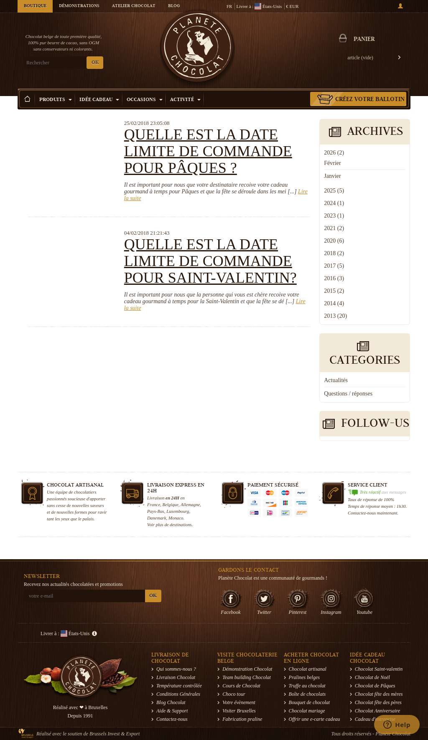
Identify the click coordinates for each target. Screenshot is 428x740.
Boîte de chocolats (307, 694)
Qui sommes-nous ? (176, 669)
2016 (334, 278)
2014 (334, 303)
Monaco (175, 517)
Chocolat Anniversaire (377, 711)
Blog (174, 6)
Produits (55, 100)
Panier (364, 40)
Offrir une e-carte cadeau (314, 719)
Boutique (35, 6)
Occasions (145, 100)
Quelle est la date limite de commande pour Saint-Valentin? (210, 261)
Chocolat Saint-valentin (379, 669)
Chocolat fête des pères (378, 702)
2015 (334, 291)
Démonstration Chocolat (247, 669)
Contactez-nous (172, 719)
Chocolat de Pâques (375, 686)
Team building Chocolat (246, 677)
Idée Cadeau (99, 100)
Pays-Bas (155, 511)
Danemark (156, 517)
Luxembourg (177, 511)
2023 (334, 216)
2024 (334, 203)
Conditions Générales (178, 694)
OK (95, 62)
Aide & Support (172, 711)
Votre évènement (238, 702)
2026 (334, 153)
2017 (334, 266)
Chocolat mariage (307, 711)
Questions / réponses (348, 393)
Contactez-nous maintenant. (373, 512)
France (153, 504)
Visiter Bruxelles (238, 711)
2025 (334, 191)
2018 (334, 253)
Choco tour (233, 694)
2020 (334, 241)
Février (332, 163)
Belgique (170, 504)
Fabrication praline (242, 719)
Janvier (332, 176)
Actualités (336, 380)
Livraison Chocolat (175, 677)
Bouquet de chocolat (309, 702)
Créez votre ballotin (370, 100)
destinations (180, 524)
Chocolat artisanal (307, 669)
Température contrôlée (179, 686)
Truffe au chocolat (307, 686)
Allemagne (190, 504)
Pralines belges (304, 677)
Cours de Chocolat (241, 686)
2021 (334, 228)
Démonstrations (79, 6)
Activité (185, 100)
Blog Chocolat (171, 702)
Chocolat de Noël (372, 677)
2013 (335, 316)
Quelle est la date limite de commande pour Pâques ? (208, 151)
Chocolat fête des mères (379, 694)
